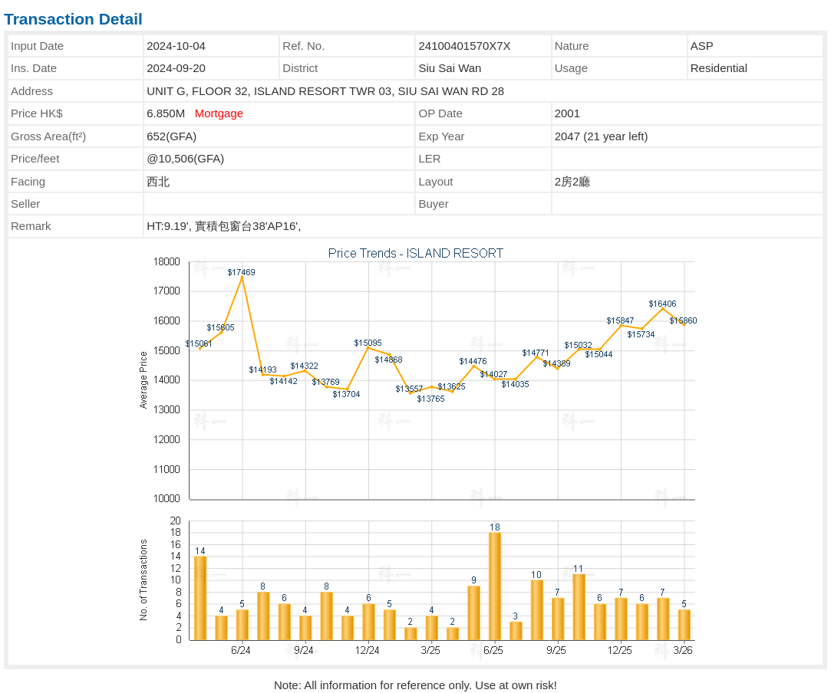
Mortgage (219, 113)
